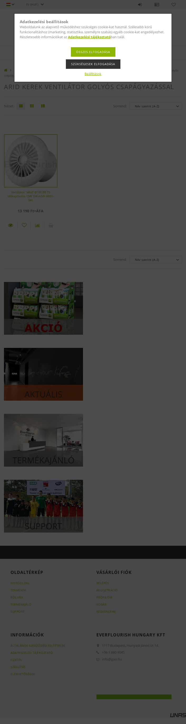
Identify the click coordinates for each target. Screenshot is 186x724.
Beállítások (93, 73)
